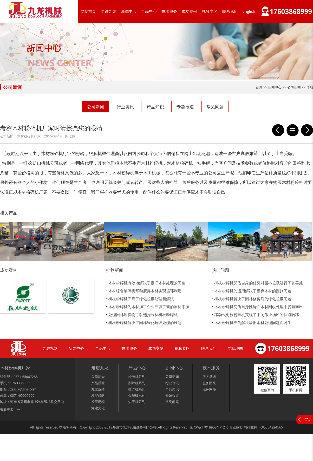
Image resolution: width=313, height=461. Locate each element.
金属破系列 (136, 395)
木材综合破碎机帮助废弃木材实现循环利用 (145, 290)
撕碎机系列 (136, 389)
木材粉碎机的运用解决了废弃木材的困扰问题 (252, 290)
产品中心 (149, 11)
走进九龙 (108, 11)
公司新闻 (95, 107)
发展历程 (98, 401)
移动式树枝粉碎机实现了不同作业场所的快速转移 (256, 314)
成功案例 (189, 11)
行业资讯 (125, 107)
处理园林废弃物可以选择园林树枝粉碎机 (143, 314)
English (248, 11)
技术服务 (169, 11)
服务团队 (209, 383)
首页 (259, 87)
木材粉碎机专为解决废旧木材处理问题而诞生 (252, 322)
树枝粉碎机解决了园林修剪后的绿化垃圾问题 (252, 298)
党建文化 (98, 408)
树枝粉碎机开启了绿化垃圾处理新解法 (141, 298)
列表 (293, 130)
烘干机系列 (136, 401)
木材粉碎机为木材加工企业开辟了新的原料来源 (148, 306)
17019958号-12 (213, 427)
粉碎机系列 (136, 376)
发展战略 (98, 395)
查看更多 (6, 409)
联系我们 (230, 11)
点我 (307, 419)
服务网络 (209, 389)
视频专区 (209, 11)
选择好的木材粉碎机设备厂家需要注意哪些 (278, 130)
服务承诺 (209, 376)
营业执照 (236, 427)
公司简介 (98, 376)
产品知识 (155, 107)
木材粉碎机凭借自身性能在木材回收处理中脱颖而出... (260, 306)
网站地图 (235, 348)
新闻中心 (129, 11)
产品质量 (98, 383)
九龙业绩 (98, 389)
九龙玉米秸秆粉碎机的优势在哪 (307, 130)
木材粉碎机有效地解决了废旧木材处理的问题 (146, 283)
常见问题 (215, 107)
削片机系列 (136, 383)
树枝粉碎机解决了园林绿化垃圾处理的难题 (145, 322)
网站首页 (88, 11)
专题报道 (185, 107)
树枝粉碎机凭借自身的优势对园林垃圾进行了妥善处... (260, 283)
